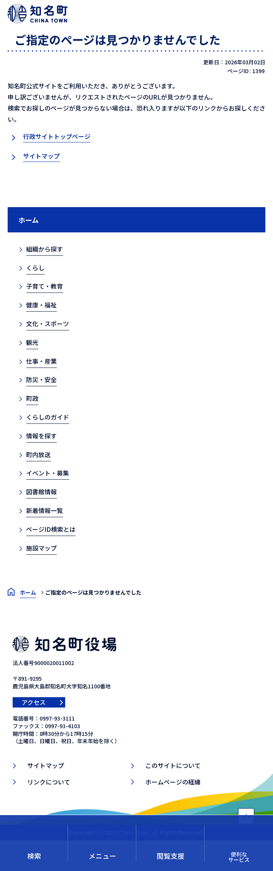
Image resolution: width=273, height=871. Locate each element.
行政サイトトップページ (56, 136)
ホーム (28, 220)
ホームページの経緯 (173, 781)
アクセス (33, 702)
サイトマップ (41, 155)
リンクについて (48, 781)
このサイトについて (173, 765)
